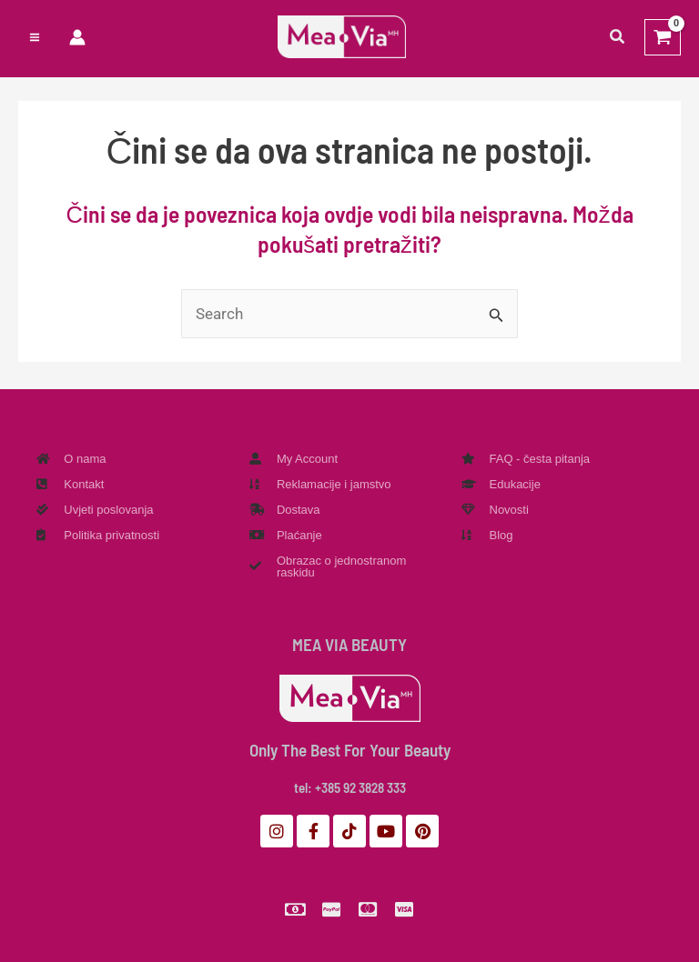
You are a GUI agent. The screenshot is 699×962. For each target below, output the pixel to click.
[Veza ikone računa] (77, 39)
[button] (618, 39)
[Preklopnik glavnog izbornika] (34, 39)
